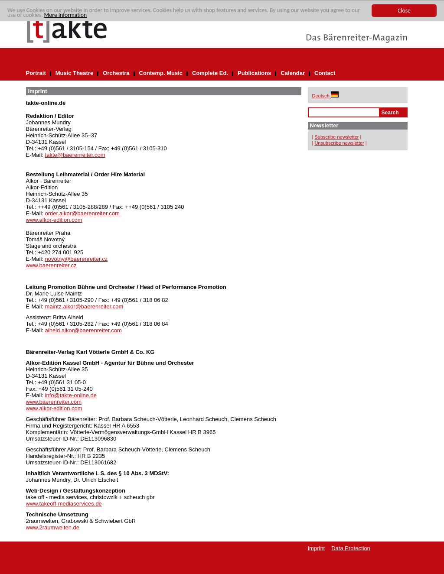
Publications (254, 73)
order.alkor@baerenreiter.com (82, 213)
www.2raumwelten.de (53, 527)
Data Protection (350, 548)
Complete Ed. (210, 73)
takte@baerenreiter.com (75, 155)
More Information (65, 15)
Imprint (316, 548)
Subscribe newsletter (336, 136)
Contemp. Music (161, 73)
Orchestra (116, 73)
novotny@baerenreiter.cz (76, 259)
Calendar (293, 73)
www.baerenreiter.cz (51, 265)
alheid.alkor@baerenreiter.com (83, 330)
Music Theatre (74, 73)
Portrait (36, 73)
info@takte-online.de (71, 395)
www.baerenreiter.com (54, 402)
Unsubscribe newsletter (339, 143)
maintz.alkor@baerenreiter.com (84, 306)
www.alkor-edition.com (54, 220)
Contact (324, 73)
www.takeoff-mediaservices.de (64, 503)
